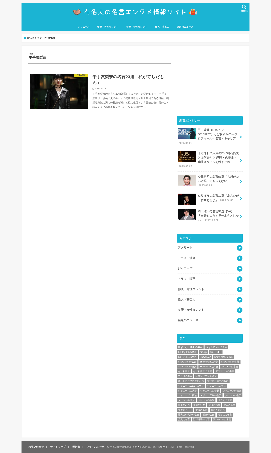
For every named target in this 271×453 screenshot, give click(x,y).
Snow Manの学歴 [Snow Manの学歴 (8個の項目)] (230, 361)
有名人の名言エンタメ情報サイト (151, 446)
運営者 (76, 446)
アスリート (185, 247)
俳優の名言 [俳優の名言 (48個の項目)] (184, 405)
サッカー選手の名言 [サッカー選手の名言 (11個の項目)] (217, 381)
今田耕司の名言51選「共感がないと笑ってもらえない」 (208, 181)
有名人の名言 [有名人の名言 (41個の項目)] (218, 410)
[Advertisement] (210, 80)
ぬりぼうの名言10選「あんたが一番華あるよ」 (208, 199)
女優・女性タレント (136, 26)
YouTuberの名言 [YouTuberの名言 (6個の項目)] (229, 366)
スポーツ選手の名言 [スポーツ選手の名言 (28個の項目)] (210, 395)
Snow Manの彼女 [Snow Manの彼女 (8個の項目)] (187, 366)
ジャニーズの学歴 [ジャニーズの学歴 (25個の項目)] (209, 390)
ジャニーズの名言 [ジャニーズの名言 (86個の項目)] (216, 385)
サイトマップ (58, 446)
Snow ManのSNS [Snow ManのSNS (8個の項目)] (223, 357)
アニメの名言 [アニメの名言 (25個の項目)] (185, 376)
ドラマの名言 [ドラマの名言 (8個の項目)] (225, 400)
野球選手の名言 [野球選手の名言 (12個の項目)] (201, 419)
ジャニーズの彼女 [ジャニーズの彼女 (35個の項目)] (232, 390)
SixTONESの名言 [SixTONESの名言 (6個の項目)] (187, 357)
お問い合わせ (36, 446)
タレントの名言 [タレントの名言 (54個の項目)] (233, 395)
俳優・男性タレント (107, 26)
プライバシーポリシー (99, 446)
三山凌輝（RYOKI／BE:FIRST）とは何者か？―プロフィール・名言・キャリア (207, 136)
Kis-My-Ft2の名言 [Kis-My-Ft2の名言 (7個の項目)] (187, 352)
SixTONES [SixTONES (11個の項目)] (215, 352)
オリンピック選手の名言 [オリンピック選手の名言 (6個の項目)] (191, 381)
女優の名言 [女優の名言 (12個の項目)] (201, 410)
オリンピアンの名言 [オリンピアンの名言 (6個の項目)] (206, 376)
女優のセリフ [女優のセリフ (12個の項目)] (185, 410)
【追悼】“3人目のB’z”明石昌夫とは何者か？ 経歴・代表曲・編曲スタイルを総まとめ (208, 159)
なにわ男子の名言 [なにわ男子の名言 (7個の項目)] (202, 371)
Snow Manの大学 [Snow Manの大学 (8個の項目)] (209, 361)
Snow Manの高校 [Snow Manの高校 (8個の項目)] (209, 366)
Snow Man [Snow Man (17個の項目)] (205, 357)
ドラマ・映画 (186, 278)
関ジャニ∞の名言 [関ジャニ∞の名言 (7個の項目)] (222, 419)
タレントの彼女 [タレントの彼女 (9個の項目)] (186, 400)
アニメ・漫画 (186, 258)
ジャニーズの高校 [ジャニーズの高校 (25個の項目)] (187, 395)
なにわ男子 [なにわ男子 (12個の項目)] (184, 371)
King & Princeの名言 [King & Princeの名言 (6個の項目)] (216, 347)
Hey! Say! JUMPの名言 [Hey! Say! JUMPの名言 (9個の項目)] (190, 347)
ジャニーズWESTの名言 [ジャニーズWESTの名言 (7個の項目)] (191, 385)
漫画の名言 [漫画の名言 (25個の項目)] (208, 414)
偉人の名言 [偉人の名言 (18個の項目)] (229, 405)
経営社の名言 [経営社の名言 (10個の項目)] (225, 414)
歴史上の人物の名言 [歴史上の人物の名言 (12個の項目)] (188, 414)
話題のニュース (185, 26)
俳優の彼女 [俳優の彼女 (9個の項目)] (199, 405)
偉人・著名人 (162, 26)
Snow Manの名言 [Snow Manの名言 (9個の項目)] (187, 361)
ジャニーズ (84, 26)
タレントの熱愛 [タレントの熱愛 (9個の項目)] (206, 400)
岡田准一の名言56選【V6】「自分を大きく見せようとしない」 (208, 215)
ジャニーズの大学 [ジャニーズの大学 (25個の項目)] (187, 390)
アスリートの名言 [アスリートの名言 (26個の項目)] (224, 371)
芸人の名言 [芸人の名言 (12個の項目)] (184, 419)
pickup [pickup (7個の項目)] (203, 352)
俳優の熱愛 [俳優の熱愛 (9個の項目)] (214, 405)
